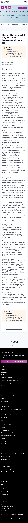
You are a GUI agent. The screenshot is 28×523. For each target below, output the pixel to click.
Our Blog (4, 481)
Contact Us (4, 491)
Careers (4, 386)
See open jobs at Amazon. (12, 51)
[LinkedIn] (9, 7)
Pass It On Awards (6, 469)
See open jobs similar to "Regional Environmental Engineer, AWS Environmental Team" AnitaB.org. (14, 55)
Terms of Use (4, 503)
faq (22, 8)
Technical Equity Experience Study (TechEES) (12, 453)
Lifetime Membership (6, 406)
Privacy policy (10, 345)
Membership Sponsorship (8, 435)
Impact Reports (5, 456)
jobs (8, 24)
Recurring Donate (5, 430)
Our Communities (5, 438)
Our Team (3, 375)
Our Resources (5, 479)
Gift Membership (6, 443)
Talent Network (5, 401)
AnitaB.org (20, 514)
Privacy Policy (4, 501)
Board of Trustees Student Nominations (11, 380)
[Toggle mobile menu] (25, 2)
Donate (3, 427)
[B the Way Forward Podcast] (19, 518)
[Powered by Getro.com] (14, 341)
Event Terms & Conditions (7, 506)
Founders (3, 398)
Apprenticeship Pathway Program (9, 395)
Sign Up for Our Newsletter (14, 361)
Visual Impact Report (6, 459)
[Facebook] (6, 7)
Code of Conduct (5, 508)
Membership (5, 404)
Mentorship (4, 393)
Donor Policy (4, 510)
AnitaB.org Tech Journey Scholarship (10, 472)
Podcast (4, 484)
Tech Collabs (5, 417)
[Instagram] (2, 7)
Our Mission (4, 369)
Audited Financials (6, 383)
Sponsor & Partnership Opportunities (10, 433)
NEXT (2, 412)
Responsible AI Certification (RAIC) (9, 415)
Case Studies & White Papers (9, 451)
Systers (3, 441)
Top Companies (5, 462)
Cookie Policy (4, 505)
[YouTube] (14, 518)
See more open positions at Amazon (14, 329)
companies (15, 24)
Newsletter (4, 494)
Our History (4, 372)
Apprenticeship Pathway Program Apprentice (11, 409)
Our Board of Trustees (6, 377)
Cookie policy (16, 345)
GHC (3, 420)
